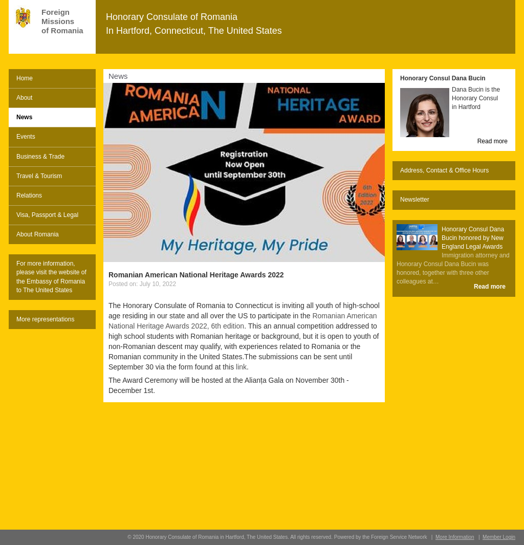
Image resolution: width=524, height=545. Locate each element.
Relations (29, 195)
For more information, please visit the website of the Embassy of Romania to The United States (51, 276)
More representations (45, 319)
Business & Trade (40, 156)
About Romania (37, 234)
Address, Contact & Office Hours (444, 170)
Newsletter (414, 199)
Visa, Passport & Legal (47, 215)
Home (24, 78)
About (24, 97)
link (241, 367)
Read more (492, 141)
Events (25, 136)
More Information (454, 537)
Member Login (499, 537)
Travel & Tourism (39, 176)
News (24, 117)
